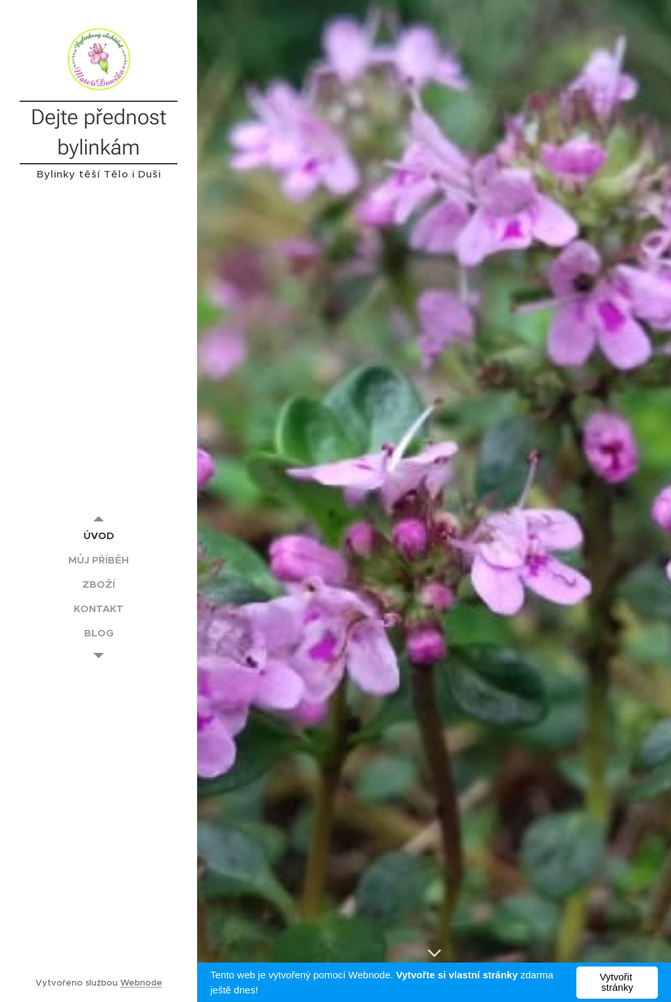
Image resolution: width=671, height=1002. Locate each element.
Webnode (141, 982)
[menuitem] (98, 535)
